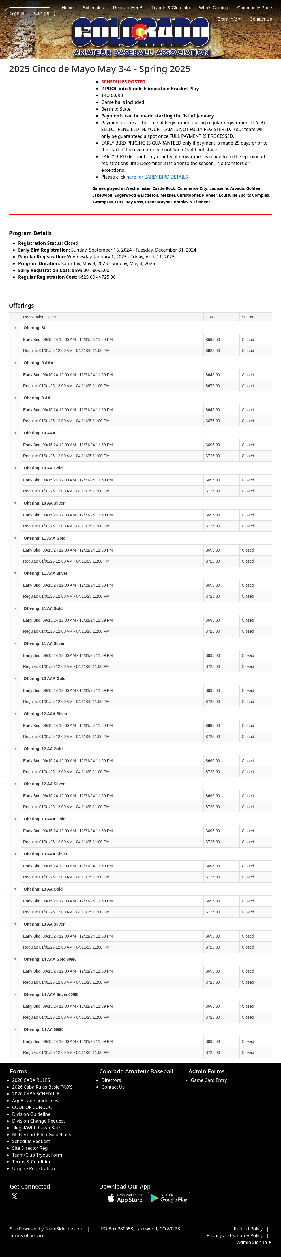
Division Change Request (38, 1121)
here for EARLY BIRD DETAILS (157, 177)
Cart (41, 13)
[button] (15, 327)
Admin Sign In (254, 1242)
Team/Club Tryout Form (37, 1155)
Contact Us (261, 19)
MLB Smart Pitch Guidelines (41, 1134)
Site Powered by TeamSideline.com (46, 1229)
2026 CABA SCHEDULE (35, 1094)
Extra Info (229, 19)
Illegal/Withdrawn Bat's (36, 1128)
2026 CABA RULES (31, 1080)
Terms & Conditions (33, 1162)
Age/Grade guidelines (35, 1100)
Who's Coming (213, 7)
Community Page (254, 7)
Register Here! (127, 7)
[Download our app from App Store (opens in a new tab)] (125, 1198)
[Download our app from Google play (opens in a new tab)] (169, 1198)
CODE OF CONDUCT (33, 1107)
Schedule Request (31, 1141)
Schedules (93, 7)
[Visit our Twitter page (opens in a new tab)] (15, 1196)
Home (68, 7)
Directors (111, 1080)
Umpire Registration (33, 1168)
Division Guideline (31, 1114)
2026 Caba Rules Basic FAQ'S (42, 1087)
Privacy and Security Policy (235, 1235)
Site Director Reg (30, 1148)
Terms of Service (27, 1235)
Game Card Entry (209, 1080)
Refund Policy (248, 1229)
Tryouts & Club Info (170, 7)
